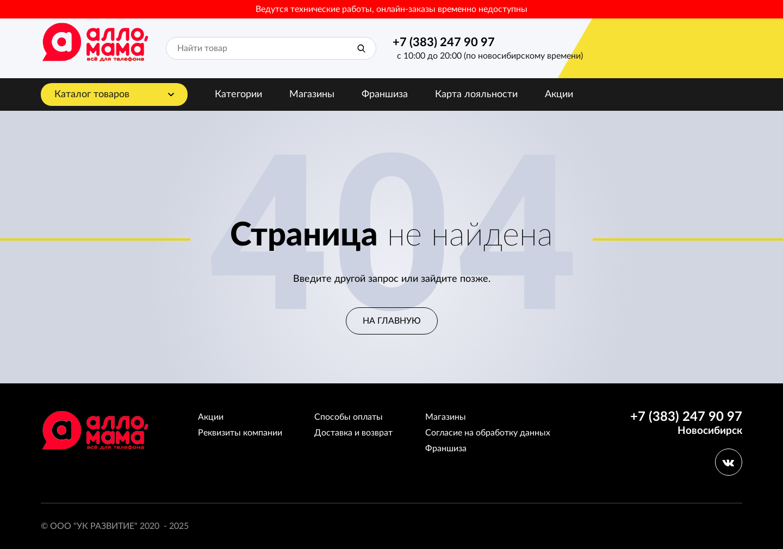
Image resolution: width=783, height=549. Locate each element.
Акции (559, 94)
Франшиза (385, 94)
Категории (238, 94)
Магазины (311, 94)
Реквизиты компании (240, 432)
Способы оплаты (348, 417)
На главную (392, 321)
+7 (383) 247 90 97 (444, 42)
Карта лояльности (476, 94)
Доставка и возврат (353, 432)
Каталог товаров (91, 94)
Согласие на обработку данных (487, 432)
